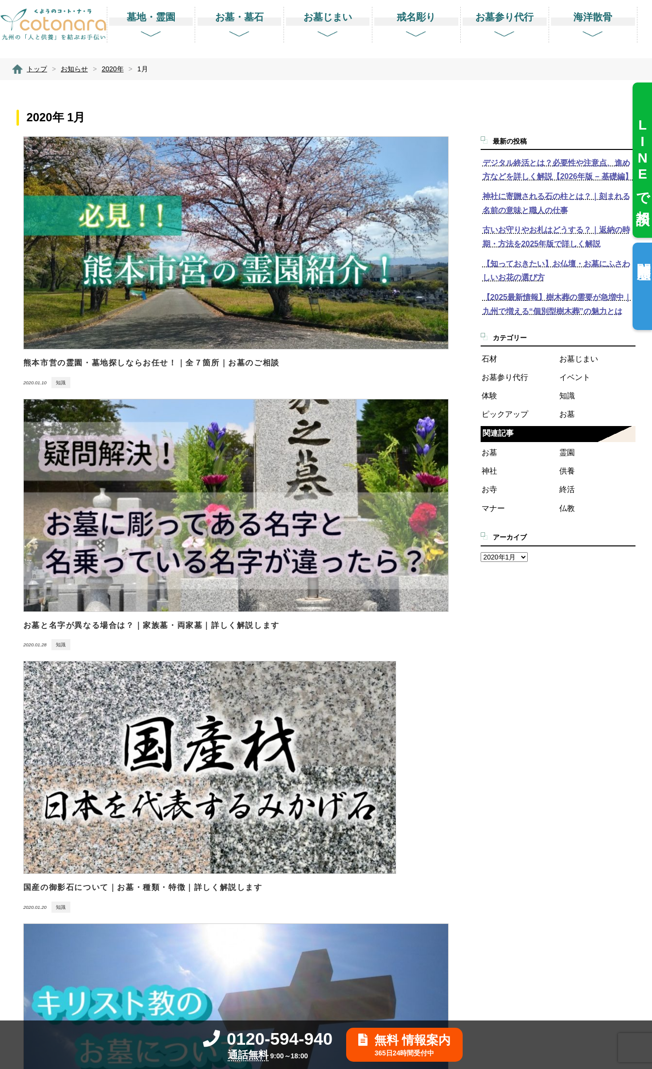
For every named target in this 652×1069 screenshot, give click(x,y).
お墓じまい (578, 359)
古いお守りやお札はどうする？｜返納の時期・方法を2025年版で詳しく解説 (556, 237)
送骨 (367, 978)
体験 (489, 396)
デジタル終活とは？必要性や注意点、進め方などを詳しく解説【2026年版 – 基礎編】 (558, 170)
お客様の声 (521, 765)
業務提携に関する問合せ (543, 812)
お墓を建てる (381, 765)
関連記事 (498, 433)
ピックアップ (505, 414)
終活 (567, 489)
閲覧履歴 (643, 255)
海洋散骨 (374, 907)
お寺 (489, 489)
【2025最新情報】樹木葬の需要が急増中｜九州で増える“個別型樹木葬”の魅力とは (557, 304)
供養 (567, 471)
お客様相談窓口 (529, 789)
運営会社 (518, 859)
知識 (567, 396)
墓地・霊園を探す (388, 742)
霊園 (567, 452)
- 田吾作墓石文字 (387, 859)
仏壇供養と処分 (385, 954)
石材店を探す (381, 789)
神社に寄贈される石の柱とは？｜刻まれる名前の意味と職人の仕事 (556, 203)
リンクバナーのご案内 (540, 930)
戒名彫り (374, 836)
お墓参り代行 (505, 377)
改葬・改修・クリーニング (403, 930)
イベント (574, 377)
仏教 (567, 508)
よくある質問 (525, 742)
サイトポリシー (529, 883)
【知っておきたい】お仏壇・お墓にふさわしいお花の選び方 (556, 271)
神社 (489, 471)
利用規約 (518, 907)
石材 (489, 359)
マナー (493, 508)
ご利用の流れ (525, 836)
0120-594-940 (268, 1038)
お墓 (567, 414)
